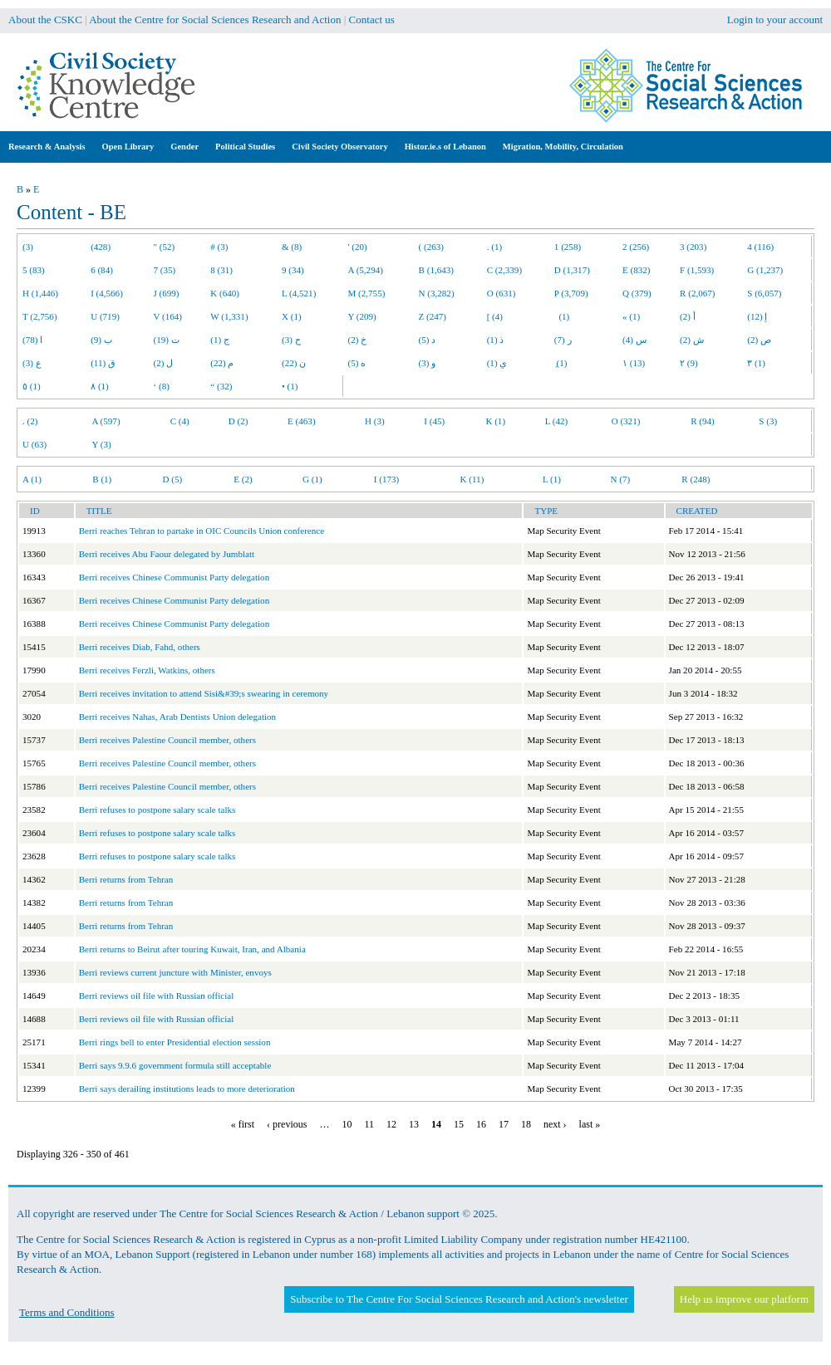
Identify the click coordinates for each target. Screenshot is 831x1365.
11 (369, 1124)
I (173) (386, 479)
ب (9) (101, 340)
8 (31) (221, 270)
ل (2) (164, 363)
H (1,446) (40, 293)
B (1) (101, 479)
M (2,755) (367, 293)
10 (347, 1124)
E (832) (636, 270)
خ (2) (357, 340)
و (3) (427, 363)
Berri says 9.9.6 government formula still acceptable (175, 1065)
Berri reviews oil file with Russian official (156, 996)
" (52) (164, 247)
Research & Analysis (47, 146)
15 (459, 1124)
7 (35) (165, 270)
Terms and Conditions (67, 1312)
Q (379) (637, 293)
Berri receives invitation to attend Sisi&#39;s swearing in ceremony (203, 693)
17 (504, 1124)
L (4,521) (299, 293)
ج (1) (219, 340)
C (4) (179, 421)
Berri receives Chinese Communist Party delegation (174, 577)
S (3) (768, 421)
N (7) (620, 479)
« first (242, 1124)
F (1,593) (697, 270)
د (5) (427, 340)
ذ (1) (495, 340)
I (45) (434, 421)
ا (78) (32, 340)
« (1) (631, 316)
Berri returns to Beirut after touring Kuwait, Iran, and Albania (192, 949)
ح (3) (291, 340)
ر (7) (563, 340)
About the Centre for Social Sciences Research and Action (215, 19)
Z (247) (433, 316)
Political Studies (245, 146)
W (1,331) (229, 316)
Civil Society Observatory (339, 146)
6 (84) (102, 270)
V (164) (168, 316)
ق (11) (103, 363)
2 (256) (635, 247)
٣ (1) (756, 363)
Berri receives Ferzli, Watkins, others (147, 670)
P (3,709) (571, 293)
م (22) (222, 363)
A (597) (105, 421)
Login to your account (775, 19)
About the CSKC (45, 19)
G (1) (312, 479)
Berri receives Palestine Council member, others (167, 740)
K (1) (495, 421)
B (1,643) (436, 270)
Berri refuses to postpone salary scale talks (157, 810)
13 (414, 1124)
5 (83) (33, 270)
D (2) (238, 421)
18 (526, 1124)
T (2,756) (39, 316)
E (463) (302, 421)
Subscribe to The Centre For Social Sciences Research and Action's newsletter (458, 1299)
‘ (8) (162, 386)
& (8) (292, 247)
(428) (101, 247)
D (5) (172, 479)
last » (590, 1124)
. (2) (29, 421)
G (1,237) (765, 270)
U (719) (105, 316)
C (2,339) (504, 270)
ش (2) (692, 340)
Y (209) (362, 316)
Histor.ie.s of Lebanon (445, 146)
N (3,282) (437, 293)
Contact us (372, 19)
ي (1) (497, 363)
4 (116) (760, 247)
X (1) (292, 316)
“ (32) (221, 386)
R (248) (695, 479)
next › (555, 1124)
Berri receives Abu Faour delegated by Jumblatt (166, 554)
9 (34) (293, 270)
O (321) (626, 421)
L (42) (556, 421)
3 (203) (693, 247)
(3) (27, 247)
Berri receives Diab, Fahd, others (139, 647)
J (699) (166, 293)
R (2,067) (697, 293)
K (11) (472, 479)
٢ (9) (689, 363)
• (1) (290, 386)
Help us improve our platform (744, 1299)
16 (481, 1124)
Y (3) (101, 444)
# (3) (219, 247)
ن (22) (294, 363)
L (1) (552, 479)
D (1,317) (572, 270)
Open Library (128, 146)
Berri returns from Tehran (126, 879)
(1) (561, 316)
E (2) (243, 479)
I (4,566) (107, 293)
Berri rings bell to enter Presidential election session (175, 1042)
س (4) (634, 340)
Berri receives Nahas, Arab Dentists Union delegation (177, 717)
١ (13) (633, 363)
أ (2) (688, 316)
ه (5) (357, 363)
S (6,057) (764, 293)
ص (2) (759, 340)
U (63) (34, 444)
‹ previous (287, 1124)
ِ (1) (561, 363)
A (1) (32, 479)
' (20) (357, 247)
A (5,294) (365, 270)
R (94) (703, 421)
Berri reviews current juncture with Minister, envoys (175, 972)
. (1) (494, 247)
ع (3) (32, 363)
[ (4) (495, 316)
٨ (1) (100, 386)
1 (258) (567, 247)
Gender (184, 146)
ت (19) (166, 340)
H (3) (375, 421)
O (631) (501, 293)
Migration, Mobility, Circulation (563, 146)
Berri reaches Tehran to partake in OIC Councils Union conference (201, 531)
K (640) (224, 293)
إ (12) (757, 316)
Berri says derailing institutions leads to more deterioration (187, 1088)
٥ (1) (31, 386)
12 (391, 1124)
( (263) (431, 247)
